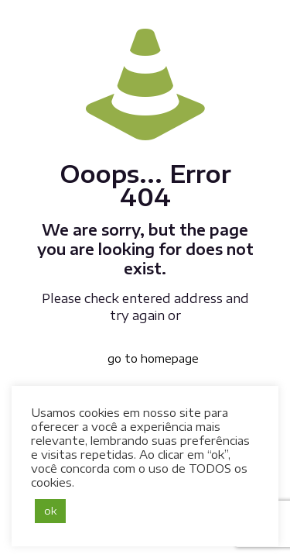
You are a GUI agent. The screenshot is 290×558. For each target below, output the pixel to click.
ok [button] (50, 511)
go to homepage (153, 358)
